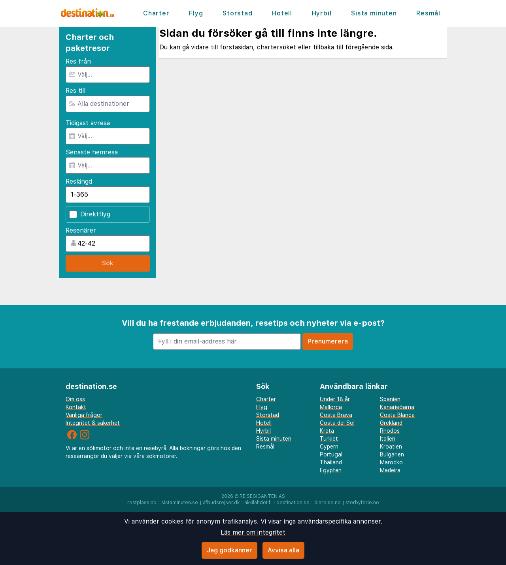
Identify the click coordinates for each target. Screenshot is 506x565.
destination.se (293, 502)
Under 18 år (335, 399)
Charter (156, 13)
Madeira (390, 470)
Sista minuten (373, 13)
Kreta (327, 431)
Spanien (390, 399)
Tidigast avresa (88, 123)
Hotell (282, 13)
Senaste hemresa (92, 152)
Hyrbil (322, 13)
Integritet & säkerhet (93, 423)
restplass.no (142, 502)
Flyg (196, 13)
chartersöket (276, 47)
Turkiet (329, 438)
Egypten (331, 470)
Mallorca (331, 407)
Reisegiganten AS (262, 496)
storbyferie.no (362, 502)
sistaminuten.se (179, 502)
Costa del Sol (337, 423)
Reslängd (79, 181)
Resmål (428, 13)
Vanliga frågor (84, 415)
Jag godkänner (229, 550)
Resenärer (81, 230)
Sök (107, 263)
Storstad (237, 13)
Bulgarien (392, 454)
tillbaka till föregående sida (352, 47)
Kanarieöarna (397, 407)
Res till (75, 90)
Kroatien (391, 446)
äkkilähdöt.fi (258, 502)
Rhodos (390, 431)
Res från (78, 61)
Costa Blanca (397, 415)
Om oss (75, 399)
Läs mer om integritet (253, 532)
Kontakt (76, 407)
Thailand (331, 462)
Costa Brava (336, 415)
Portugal (331, 454)
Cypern (329, 446)
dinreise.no (327, 502)
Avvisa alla (283, 550)
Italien (387, 438)
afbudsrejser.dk (221, 502)
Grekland (391, 423)
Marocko (391, 462)
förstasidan (236, 47)
